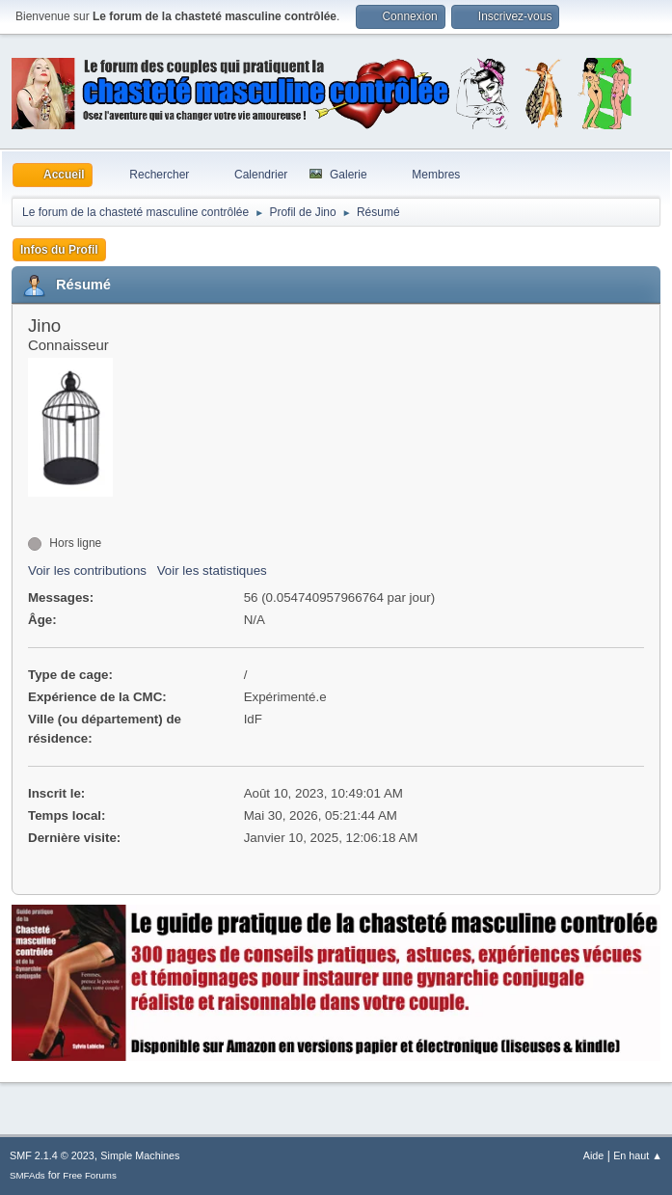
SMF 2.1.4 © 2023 (52, 1155)
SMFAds (27, 1175)
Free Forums (90, 1175)
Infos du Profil (59, 250)
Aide (594, 1155)
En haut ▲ (637, 1155)
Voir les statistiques (212, 570)
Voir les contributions (87, 570)
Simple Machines (139, 1155)
